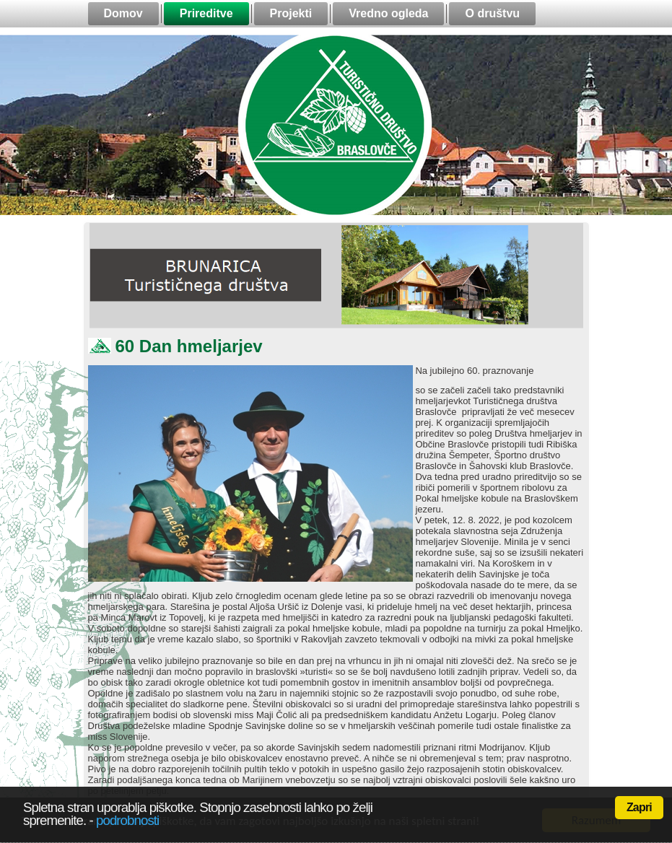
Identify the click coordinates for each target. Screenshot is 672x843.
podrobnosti (127, 820)
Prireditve (206, 13)
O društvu (492, 13)
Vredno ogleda (388, 13)
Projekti (291, 13)
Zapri (639, 807)
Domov (123, 13)
